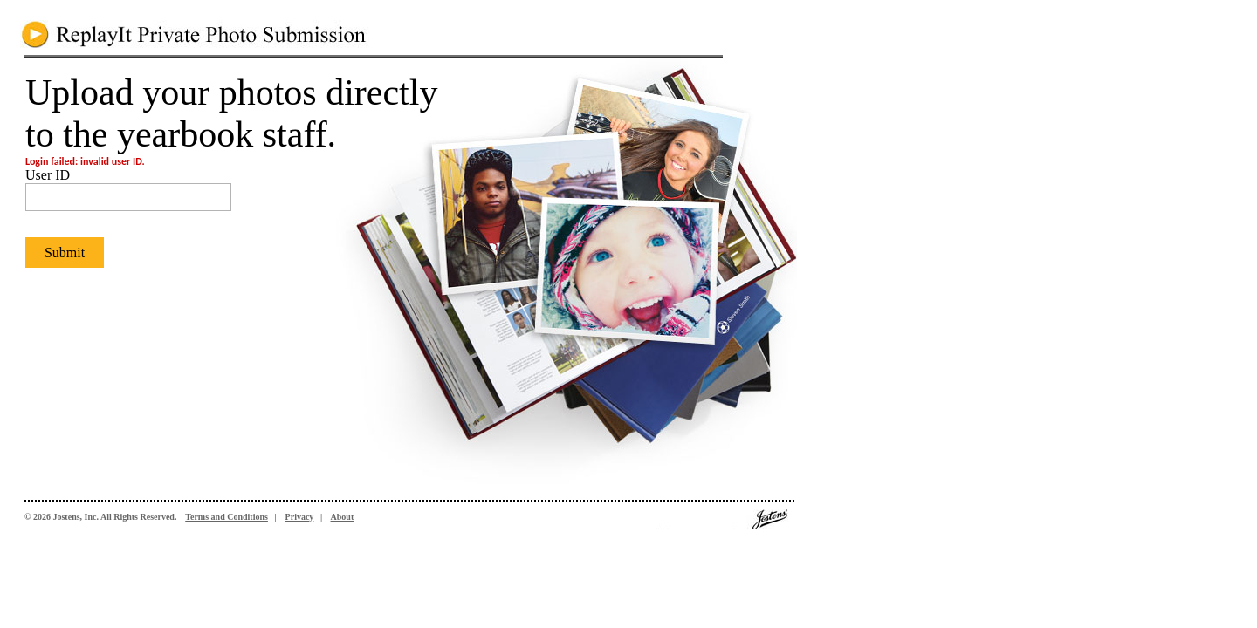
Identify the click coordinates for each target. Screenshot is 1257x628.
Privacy (299, 517)
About (342, 517)
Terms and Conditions (226, 517)
